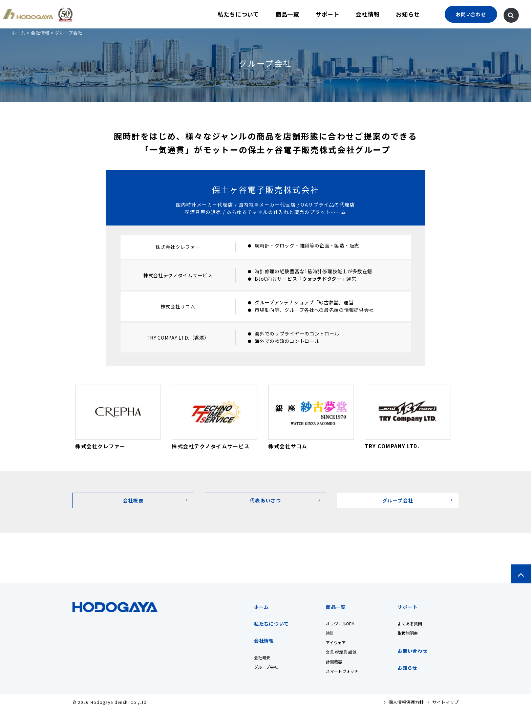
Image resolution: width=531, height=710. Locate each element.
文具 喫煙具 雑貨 (341, 652)
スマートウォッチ (342, 671)
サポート (328, 14)
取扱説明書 (408, 633)
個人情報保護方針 (404, 702)
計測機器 (334, 661)
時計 (330, 633)
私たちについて (238, 14)
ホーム (18, 32)
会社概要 (262, 657)
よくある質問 (410, 623)
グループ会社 (266, 667)
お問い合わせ (412, 650)
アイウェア (336, 642)
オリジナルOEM (340, 623)
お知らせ (408, 14)
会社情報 (368, 14)
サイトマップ (443, 702)
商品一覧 (287, 14)
